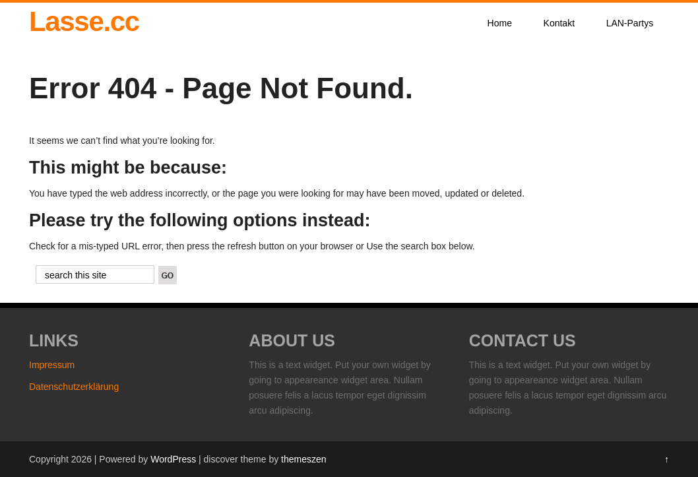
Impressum (52, 365)
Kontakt (559, 23)
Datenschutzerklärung (74, 386)
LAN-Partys (630, 23)
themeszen (303, 459)
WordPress (173, 459)
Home (500, 23)
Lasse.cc (84, 21)
